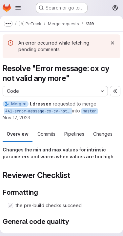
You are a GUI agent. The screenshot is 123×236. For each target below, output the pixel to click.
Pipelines (74, 134)
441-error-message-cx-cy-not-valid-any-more (38, 111)
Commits (46, 134)
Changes (103, 134)
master (89, 111)
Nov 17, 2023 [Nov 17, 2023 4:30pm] (16, 117)
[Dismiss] (112, 43)
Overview (18, 134)
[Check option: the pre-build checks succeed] (10, 205)
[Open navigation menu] (18, 8)
